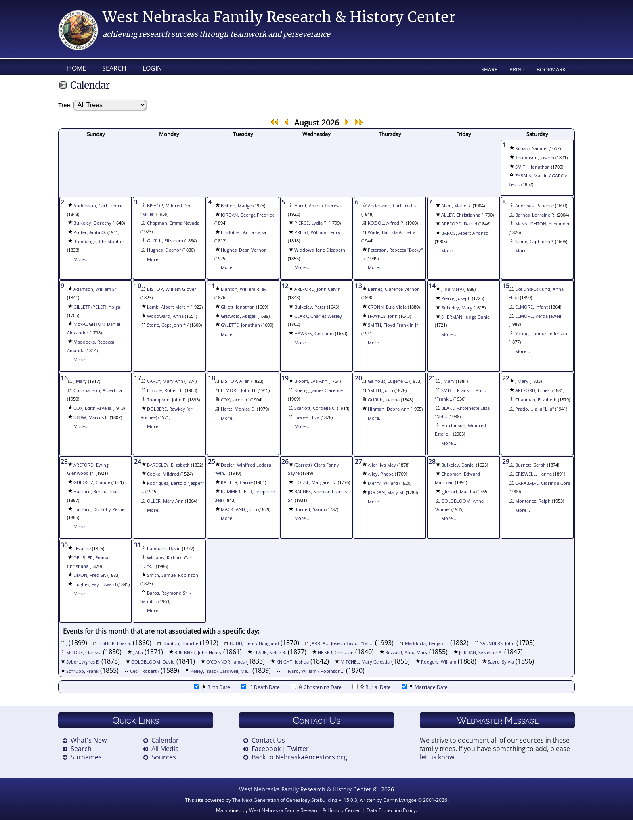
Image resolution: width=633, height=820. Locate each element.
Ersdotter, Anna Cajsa (243, 232)
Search (114, 68)
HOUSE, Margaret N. (315, 482)
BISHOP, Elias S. (115, 643)
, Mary (80, 381)
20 (358, 378)
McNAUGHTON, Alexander (542, 224)
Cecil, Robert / (145, 671)
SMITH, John (380, 390)
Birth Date (212, 687)
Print (516, 69)
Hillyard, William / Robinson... (313, 671)
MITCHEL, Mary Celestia (365, 662)
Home (76, 68)
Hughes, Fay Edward (94, 584)
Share (489, 69)
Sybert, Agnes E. (83, 662)
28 (432, 461)
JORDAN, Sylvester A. (481, 652)
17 (137, 378)
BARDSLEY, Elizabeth (168, 465)
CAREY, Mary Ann (165, 381)
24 (137, 461)
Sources (163, 757)
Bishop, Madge (236, 206)
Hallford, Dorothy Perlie (98, 509)
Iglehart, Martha (458, 492)
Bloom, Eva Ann (310, 381)
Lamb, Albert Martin (168, 307)
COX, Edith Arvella (92, 408)
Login (152, 68)
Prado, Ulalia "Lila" (534, 409)
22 (505, 378)
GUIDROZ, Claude (91, 482)
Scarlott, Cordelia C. (315, 408)
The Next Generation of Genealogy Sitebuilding (284, 800)
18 (211, 378)
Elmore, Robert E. (165, 390)
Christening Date (316, 687)
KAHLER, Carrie (237, 482)
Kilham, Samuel (531, 148)
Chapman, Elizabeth (536, 400)
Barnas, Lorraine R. (535, 215)
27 (358, 461)
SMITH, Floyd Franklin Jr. (393, 325)
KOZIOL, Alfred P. (386, 223)
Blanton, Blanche (180, 643)
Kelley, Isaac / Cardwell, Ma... (221, 671)
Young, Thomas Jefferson (541, 333)
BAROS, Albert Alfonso (464, 233)
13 (358, 286)
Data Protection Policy (391, 810)
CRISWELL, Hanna (533, 474)
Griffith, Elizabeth (165, 241)
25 (211, 461)
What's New (89, 740)
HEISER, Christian (336, 652)
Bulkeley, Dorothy (92, 223)
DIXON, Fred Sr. (89, 575)
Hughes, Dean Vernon (244, 250)
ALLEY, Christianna (460, 215)
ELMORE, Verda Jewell (538, 316)
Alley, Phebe (381, 474)
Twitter (298, 748)
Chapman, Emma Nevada (173, 223)
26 (285, 461)
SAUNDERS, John (497, 643)
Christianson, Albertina (97, 390)
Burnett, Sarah (309, 509)
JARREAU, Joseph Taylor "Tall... (341, 643)
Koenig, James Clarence (318, 390)
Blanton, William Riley (243, 289)
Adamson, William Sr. (95, 289)
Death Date (260, 687)
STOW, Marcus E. (91, 417)
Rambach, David (164, 548)
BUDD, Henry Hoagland (254, 643)
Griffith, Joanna (384, 400)
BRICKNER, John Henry (198, 652)
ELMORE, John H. (238, 390)
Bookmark (551, 69)
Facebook (266, 748)
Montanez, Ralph (533, 501)
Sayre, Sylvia (501, 662)
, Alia (138, 652)
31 (137, 545)
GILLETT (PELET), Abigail (98, 307)
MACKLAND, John (239, 509)
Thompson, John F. (167, 400)
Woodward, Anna (165, 316)
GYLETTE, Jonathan (240, 325)
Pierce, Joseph (456, 298)
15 (505, 286)
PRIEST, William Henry (317, 232)
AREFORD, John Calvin (317, 289)
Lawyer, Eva (306, 417)
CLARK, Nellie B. (269, 652)
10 (137, 286)
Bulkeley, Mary (456, 308)
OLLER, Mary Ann (165, 501)
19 (285, 378)
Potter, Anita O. (89, 232)
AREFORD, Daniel (459, 224)
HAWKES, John (383, 316)
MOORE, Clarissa (83, 652)
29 (505, 461)
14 (432, 286)
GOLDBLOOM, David (153, 662)
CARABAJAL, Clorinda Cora (542, 483)
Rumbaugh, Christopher (98, 241)
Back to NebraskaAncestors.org (299, 757)
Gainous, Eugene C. (388, 381)
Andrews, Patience (534, 206)
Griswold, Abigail (238, 316)
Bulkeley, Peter (310, 307)
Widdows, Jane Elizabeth (319, 250)
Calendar (165, 740)
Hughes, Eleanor (164, 250)
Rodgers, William (438, 662)
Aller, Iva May (382, 465)
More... (80, 259)
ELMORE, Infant (531, 307)
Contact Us (268, 740)
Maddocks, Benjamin (427, 643)
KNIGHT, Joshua (292, 662)
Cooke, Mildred (163, 474)
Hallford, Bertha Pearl (96, 492)
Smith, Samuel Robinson (172, 575)
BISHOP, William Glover (171, 289)
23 (64, 461)
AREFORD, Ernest (533, 390)
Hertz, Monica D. (238, 409)
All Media (165, 748)
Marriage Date (425, 687)
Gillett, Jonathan (238, 307)
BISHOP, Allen (235, 381)
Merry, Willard (383, 483)
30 (64, 545)
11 (211, 286)
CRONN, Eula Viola (387, 307)
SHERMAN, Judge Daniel (466, 317)
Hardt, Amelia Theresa (317, 206)
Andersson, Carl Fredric (98, 206)
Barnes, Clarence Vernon (394, 289)
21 (432, 378)
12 (285, 286)
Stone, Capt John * (534, 241)
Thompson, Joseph (534, 158)
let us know (437, 757)
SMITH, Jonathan (532, 167)
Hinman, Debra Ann (388, 409)
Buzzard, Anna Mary (406, 652)
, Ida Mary (451, 289)
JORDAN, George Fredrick (247, 215)
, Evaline (82, 548)
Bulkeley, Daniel (458, 465)
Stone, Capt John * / (168, 325)
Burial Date (371, 687)
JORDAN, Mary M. (386, 492)
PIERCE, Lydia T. (310, 223)
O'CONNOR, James (225, 662)
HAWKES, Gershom (314, 333)
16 (64, 378)
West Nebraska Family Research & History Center (279, 17)
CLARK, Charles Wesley (318, 316)
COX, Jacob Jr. (235, 400)
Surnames (86, 757)
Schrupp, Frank (82, 671)
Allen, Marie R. (456, 206)
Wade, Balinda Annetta (391, 232)
